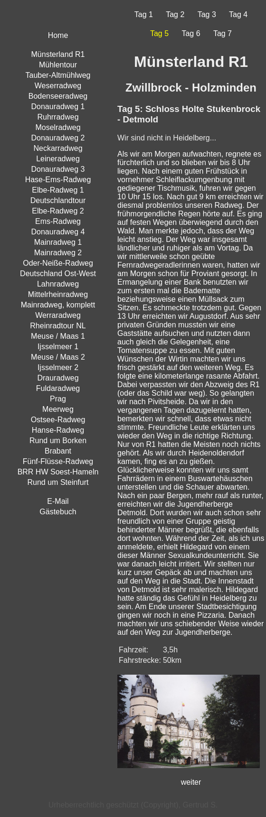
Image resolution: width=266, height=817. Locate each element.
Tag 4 (238, 14)
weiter (191, 782)
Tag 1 (143, 14)
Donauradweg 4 (58, 232)
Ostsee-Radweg (58, 420)
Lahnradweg (58, 284)
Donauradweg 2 (58, 138)
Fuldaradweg (58, 388)
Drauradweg (57, 378)
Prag (58, 399)
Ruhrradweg (57, 117)
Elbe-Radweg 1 (58, 190)
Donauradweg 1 (58, 106)
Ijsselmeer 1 (58, 347)
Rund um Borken (57, 440)
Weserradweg (58, 86)
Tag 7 (222, 33)
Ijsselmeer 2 (58, 367)
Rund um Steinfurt (58, 482)
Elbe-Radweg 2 (58, 211)
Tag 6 (190, 33)
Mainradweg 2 (58, 253)
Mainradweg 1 (58, 242)
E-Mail (57, 501)
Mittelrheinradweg (58, 294)
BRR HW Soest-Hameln (58, 472)
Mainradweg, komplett (58, 305)
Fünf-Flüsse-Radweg (58, 461)
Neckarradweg (57, 148)
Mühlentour (58, 65)
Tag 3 (207, 14)
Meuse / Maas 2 (58, 357)
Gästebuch (57, 512)
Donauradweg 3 (58, 169)
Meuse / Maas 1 (58, 336)
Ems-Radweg (58, 221)
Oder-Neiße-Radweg (58, 263)
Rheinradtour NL (58, 326)
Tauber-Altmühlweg (58, 75)
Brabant (58, 451)
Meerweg (58, 409)
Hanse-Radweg (58, 430)
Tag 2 (175, 14)
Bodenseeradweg (58, 96)
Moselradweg (57, 127)
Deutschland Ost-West (58, 273)
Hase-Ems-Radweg (58, 180)
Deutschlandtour (58, 200)
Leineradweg (58, 159)
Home (58, 35)
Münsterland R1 (58, 54)
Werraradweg (58, 315)
